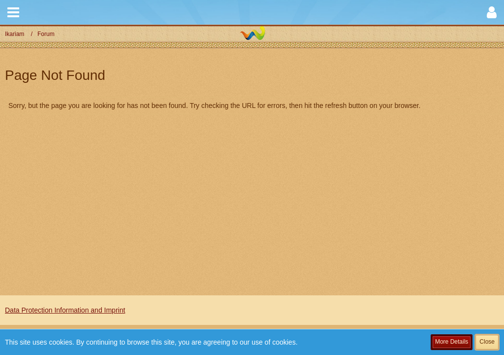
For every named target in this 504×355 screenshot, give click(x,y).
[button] (13, 12)
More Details (451, 341)
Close (487, 341)
